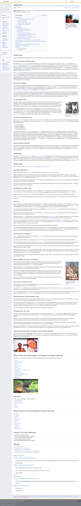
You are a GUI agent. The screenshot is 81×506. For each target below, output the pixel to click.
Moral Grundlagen (18, 375)
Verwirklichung (55, 157)
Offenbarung (17, 377)
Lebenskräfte (61, 88)
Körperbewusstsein (30, 293)
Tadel (31, 221)
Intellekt (77, 88)
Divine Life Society (18, 403)
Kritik (35, 221)
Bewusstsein (28, 66)
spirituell (15, 148)
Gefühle (45, 89)
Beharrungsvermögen (19, 372)
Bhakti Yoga (17, 476)
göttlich (62, 148)
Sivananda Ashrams (17, 114)
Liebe (51, 209)
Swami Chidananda (41, 156)
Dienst (33, 206)
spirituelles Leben (63, 63)
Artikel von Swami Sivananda (23, 497)
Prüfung (40, 314)
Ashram (19, 119)
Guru (30, 106)
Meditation (21, 288)
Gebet (32, 305)
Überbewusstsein (47, 293)
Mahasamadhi (18, 425)
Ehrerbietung (54, 131)
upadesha (46, 302)
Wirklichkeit (63, 67)
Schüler (26, 10)
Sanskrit (77, 496)
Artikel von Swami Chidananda (38, 496)
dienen (55, 138)
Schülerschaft (29, 333)
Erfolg (56, 221)
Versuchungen (60, 288)
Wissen (22, 121)
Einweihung (17, 196)
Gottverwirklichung (17, 228)
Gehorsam (15, 236)
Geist (16, 89)
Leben (66, 72)
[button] (25, 345)
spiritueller (26, 106)
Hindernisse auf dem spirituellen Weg (22, 370)
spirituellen (33, 10)
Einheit (45, 87)
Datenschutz (3, 504)
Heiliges (70, 216)
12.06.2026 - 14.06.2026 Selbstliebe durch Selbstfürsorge (24, 457)
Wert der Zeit (17, 378)
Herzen (74, 249)
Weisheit (16, 367)
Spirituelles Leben (18, 428)
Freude (58, 87)
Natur (23, 70)
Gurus (29, 172)
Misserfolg (61, 221)
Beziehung (73, 281)
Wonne (41, 293)
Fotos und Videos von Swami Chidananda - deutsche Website (27, 450)
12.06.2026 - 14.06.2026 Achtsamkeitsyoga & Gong (23, 465)
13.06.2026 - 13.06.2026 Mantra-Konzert (21, 485)
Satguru (16, 313)
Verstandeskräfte (69, 88)
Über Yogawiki (8, 504)
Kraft (35, 157)
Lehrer (39, 239)
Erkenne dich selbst (19, 363)
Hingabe (56, 209)
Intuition (38, 177)
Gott (38, 138)
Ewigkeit (43, 93)
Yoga (29, 12)
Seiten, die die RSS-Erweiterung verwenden (25, 496)
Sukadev (21, 156)
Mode (16, 364)
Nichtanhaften (34, 192)
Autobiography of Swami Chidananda (22, 449)
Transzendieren (18, 365)
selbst (14, 93)
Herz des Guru (18, 368)
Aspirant (41, 205)
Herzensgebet (18, 371)
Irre (15, 243)
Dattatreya (17, 414)
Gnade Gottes (31, 264)
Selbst (27, 88)
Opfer (51, 216)
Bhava (47, 209)
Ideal (16, 360)
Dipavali (16, 416)
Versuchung (54, 313)
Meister (74, 24)
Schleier (64, 66)
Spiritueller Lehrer (18, 361)
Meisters (58, 66)
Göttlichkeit (31, 64)
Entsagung (24, 111)
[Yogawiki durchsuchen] (40, 1)
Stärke (28, 291)
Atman (16, 413)
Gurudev (18, 72)
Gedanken (40, 89)
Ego (47, 194)
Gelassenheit (16, 192)
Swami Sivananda (23, 63)
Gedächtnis (28, 89)
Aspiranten (27, 249)
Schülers (35, 302)
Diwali (16, 417)
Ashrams (51, 112)
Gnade (17, 66)
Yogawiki (6, 1)
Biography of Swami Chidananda (21, 448)
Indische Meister (18, 455)
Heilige (16, 407)
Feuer (36, 179)
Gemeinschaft (46, 227)
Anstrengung (40, 284)
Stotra (39, 131)
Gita (31, 131)
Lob (27, 221)
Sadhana (16, 427)
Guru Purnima (18, 423)
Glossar (73, 496)
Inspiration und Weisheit (44, 166)
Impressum (13, 504)
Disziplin (32, 96)
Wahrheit (52, 85)
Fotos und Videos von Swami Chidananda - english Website (27, 452)
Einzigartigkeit (18, 398)
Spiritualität (60, 145)
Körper (55, 88)
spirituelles (62, 72)
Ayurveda (15, 497)
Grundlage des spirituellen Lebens (22, 374)
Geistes (22, 192)
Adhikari (43, 190)
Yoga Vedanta (43, 108)
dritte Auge (22, 177)
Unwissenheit (71, 66)
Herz (19, 270)
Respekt (71, 282)
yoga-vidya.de (27, 156)
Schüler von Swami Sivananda (54, 496)
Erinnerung (22, 89)
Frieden (16, 420)
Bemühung (35, 119)
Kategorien (15, 496)
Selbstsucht (74, 205)
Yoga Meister (66, 496)
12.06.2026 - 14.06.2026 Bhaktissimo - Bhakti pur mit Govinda (25, 478)
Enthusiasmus (60, 284)
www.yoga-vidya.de (73, 160)
